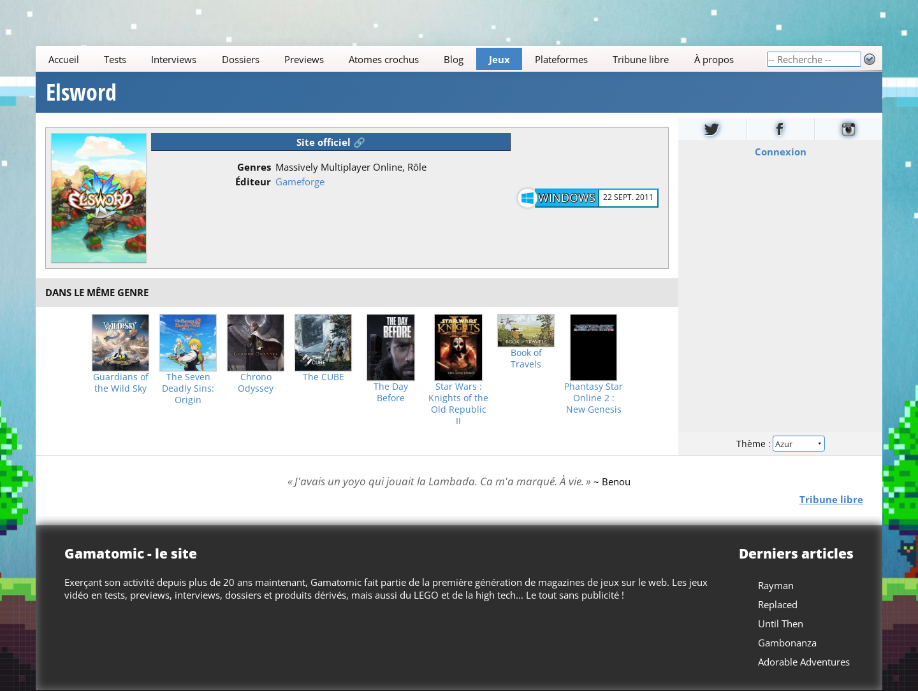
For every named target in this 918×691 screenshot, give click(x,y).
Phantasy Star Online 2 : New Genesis (593, 398)
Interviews (173, 59)
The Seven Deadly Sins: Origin (188, 388)
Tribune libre (641, 59)
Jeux (499, 59)
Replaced (778, 604)
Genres (254, 166)
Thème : (780, 444)
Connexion (780, 151)
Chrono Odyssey (255, 382)
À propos (714, 59)
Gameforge (299, 181)
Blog (453, 59)
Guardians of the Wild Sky (121, 382)
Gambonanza (787, 642)
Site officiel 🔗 (330, 142)
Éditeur (253, 181)
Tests (115, 59)
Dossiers (240, 59)
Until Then (780, 623)
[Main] (401, 59)
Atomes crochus (384, 59)
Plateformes (561, 59)
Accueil (63, 59)
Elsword (81, 92)
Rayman (776, 585)
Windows (566, 197)
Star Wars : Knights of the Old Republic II (458, 404)
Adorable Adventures (804, 661)
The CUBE (323, 377)
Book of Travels (526, 358)
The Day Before (391, 392)
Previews (304, 59)
